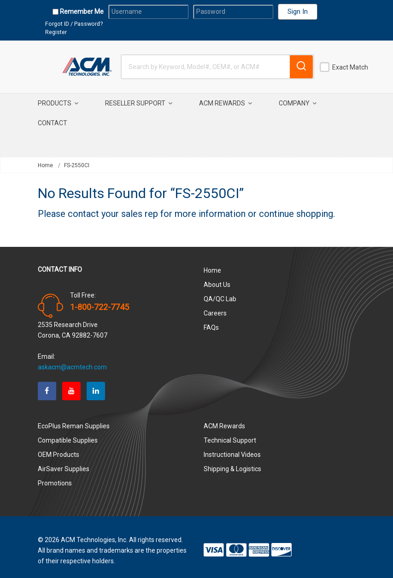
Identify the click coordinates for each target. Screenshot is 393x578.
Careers (215, 306)
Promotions (55, 476)
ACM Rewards (225, 103)
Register (56, 32)
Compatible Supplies (68, 433)
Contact (52, 123)
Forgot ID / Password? (74, 23)
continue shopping (296, 206)
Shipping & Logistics (232, 462)
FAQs (211, 320)
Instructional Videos (232, 447)
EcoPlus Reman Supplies (74, 419)
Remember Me (81, 11)
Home (45, 165)
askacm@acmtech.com (72, 360)
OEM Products (58, 447)
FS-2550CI (76, 165)
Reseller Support (138, 103)
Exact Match (350, 67)
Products (58, 103)
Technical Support (230, 433)
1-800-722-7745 (99, 300)
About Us (217, 277)
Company (298, 103)
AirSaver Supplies (63, 462)
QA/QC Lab (220, 292)
